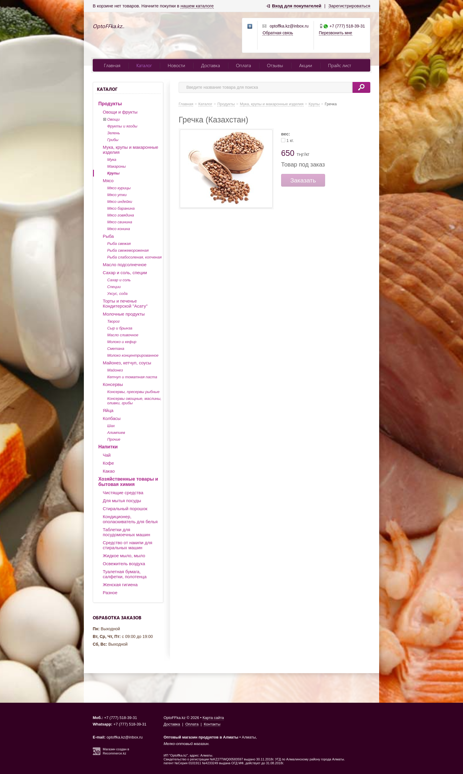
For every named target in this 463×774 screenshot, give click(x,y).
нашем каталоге (196, 5)
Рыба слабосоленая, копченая (134, 257)
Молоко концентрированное (133, 355)
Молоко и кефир (121, 342)
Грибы (112, 140)
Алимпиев (116, 432)
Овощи (113, 119)
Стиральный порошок (125, 508)
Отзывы (275, 65)
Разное (110, 592)
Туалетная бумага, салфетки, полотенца (124, 574)
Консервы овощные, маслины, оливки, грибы (134, 400)
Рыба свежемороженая (128, 250)
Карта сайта (213, 717)
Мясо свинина (119, 222)
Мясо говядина (120, 215)
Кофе (108, 463)
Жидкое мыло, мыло (124, 555)
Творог (113, 321)
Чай (107, 455)
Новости (176, 65)
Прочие (113, 439)
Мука (111, 159)
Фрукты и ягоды (122, 126)
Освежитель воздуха (124, 563)
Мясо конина (118, 229)
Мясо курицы (119, 188)
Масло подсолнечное (124, 264)
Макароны (116, 166)
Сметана (115, 348)
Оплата (243, 65)
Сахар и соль (119, 280)
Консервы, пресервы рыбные (133, 392)
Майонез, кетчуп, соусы (127, 362)
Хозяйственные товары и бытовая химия (128, 481)
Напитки (108, 446)
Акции (305, 65)
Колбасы (111, 418)
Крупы (113, 173)
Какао (109, 471)
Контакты (212, 724)
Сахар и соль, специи (125, 272)
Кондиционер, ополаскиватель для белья (130, 519)
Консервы (113, 384)
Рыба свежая (119, 243)
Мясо (108, 180)
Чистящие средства (123, 492)
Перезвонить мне (335, 32)
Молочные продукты (124, 313)
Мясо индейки (119, 201)
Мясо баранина (121, 208)
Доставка (210, 65)
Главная (112, 65)
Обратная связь (278, 32)
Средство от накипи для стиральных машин (127, 545)
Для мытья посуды (122, 500)
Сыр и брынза (119, 328)
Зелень (113, 133)
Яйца (108, 410)
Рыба (108, 236)
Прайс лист (339, 65)
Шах (111, 426)
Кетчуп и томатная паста (132, 377)
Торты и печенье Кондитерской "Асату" (125, 303)
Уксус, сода (117, 293)
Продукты (110, 103)
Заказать (303, 180)
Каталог (144, 65)
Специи (114, 287)
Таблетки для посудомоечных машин (126, 532)
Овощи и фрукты (120, 111)
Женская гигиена (120, 584)
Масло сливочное (122, 335)
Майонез (115, 370)
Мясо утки (117, 195)
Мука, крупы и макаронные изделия (130, 150)
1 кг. (290, 140)
